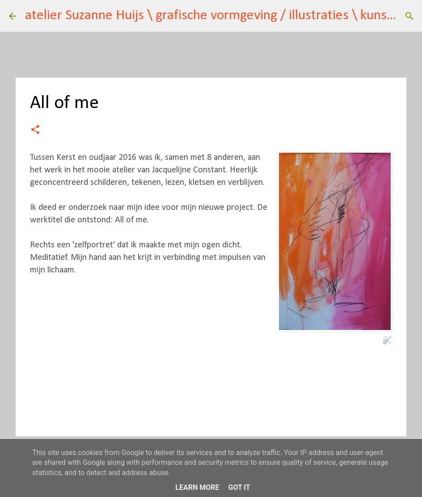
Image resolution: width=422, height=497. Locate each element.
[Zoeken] (409, 16)
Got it (239, 487)
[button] (35, 130)
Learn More (197, 487)
